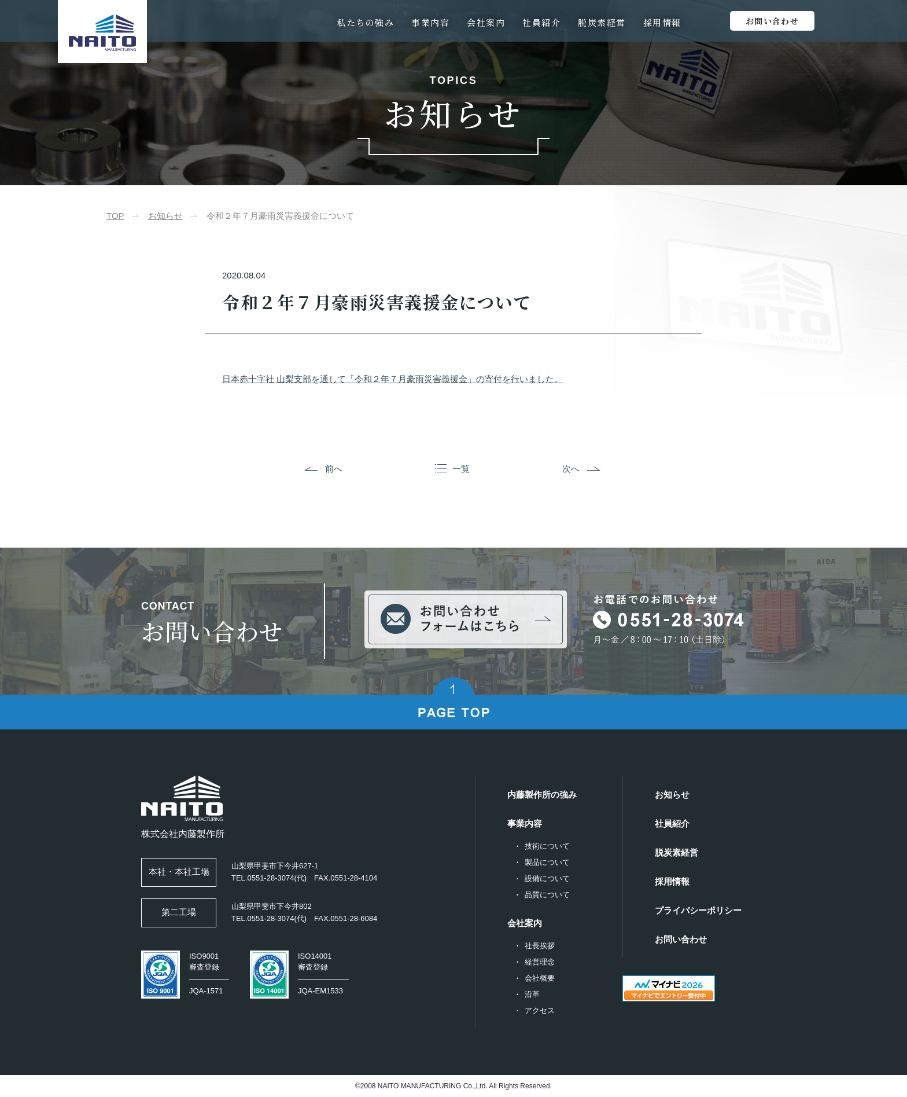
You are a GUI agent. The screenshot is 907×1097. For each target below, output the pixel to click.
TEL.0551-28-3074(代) (269, 878)
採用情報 (662, 22)
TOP (115, 216)
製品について (547, 862)
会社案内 (486, 22)
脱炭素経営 (602, 22)
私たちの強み (365, 22)
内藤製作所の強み (542, 794)
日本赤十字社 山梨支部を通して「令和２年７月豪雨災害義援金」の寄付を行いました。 (392, 379)
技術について (547, 846)
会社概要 (540, 978)
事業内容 (430, 22)
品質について (547, 894)
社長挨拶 (540, 945)
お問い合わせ (681, 939)
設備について (547, 878)
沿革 (532, 994)
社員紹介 (541, 22)
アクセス (540, 1010)
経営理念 (540, 961)
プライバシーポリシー (698, 910)
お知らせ (165, 216)
